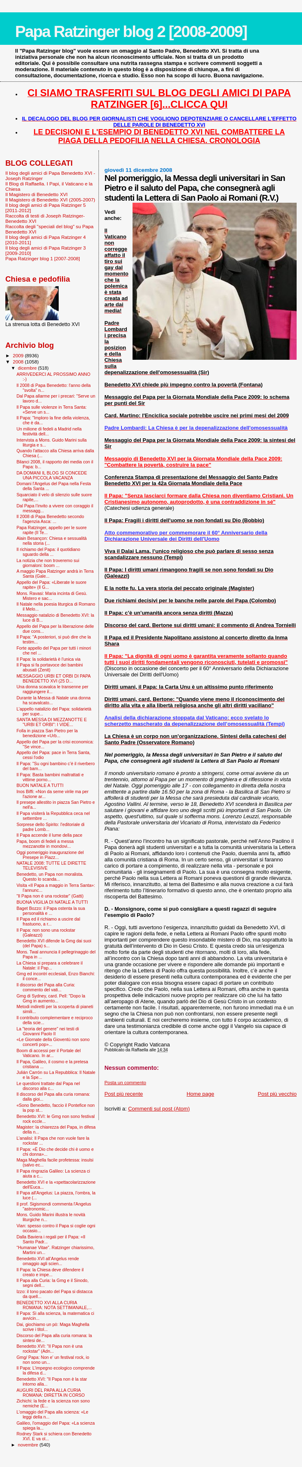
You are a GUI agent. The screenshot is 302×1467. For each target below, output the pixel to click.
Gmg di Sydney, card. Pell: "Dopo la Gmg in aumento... (50, 998)
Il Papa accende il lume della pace (49, 835)
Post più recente (123, 1094)
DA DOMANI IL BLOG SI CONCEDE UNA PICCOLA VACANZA (51, 475)
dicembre (28, 368)
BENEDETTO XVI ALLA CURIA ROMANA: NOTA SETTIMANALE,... (54, 1305)
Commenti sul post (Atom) (159, 1109)
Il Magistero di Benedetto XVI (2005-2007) (50, 199)
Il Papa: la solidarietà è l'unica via (48, 659)
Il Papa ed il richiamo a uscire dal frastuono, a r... (48, 921)
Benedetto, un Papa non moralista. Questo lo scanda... (49, 877)
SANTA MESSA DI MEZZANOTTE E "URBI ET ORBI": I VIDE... (51, 722)
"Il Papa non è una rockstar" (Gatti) (49, 895)
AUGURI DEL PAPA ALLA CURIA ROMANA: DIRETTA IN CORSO (50, 1393)
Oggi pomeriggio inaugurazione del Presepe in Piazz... (50, 855)
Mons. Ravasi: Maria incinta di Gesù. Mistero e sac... (51, 596)
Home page (200, 1094)
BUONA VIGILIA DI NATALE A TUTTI (52, 902)
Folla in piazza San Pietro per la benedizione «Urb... (47, 733)
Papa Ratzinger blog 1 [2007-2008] (42, 258)
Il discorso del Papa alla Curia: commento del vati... (45, 987)
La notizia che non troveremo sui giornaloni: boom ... (47, 563)
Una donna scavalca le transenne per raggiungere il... (52, 689)
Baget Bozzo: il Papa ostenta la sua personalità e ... (50, 911)
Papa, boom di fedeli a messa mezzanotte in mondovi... (44, 844)
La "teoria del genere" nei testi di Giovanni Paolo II (47, 1031)
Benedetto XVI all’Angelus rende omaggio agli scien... (47, 1261)
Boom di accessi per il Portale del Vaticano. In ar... (48, 1053)
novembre (29, 1444)
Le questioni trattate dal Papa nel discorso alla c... (48, 1086)
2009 (19, 355)
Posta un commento (125, 1082)
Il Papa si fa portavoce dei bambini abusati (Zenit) (49, 667)
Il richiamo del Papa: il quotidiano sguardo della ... (48, 552)
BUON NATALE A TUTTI (40, 785)
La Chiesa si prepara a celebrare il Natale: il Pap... (49, 965)
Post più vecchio (277, 1094)
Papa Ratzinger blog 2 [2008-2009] (131, 31)
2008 (19, 361)
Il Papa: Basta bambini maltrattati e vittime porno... (50, 777)
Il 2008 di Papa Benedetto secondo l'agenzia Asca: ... (50, 519)
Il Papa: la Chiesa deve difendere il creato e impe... (49, 1272)
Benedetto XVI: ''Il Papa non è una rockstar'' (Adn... (49, 1349)
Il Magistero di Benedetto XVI (36, 194)
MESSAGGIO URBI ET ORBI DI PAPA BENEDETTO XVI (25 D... (53, 678)
